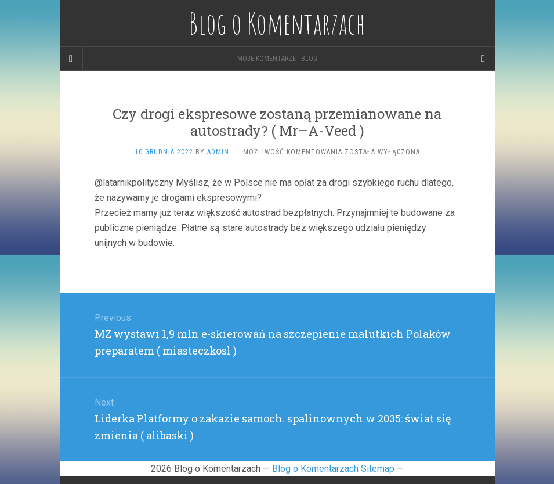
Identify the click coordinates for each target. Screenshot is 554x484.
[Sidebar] (71, 58)
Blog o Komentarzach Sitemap (333, 468)
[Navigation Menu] (483, 58)
